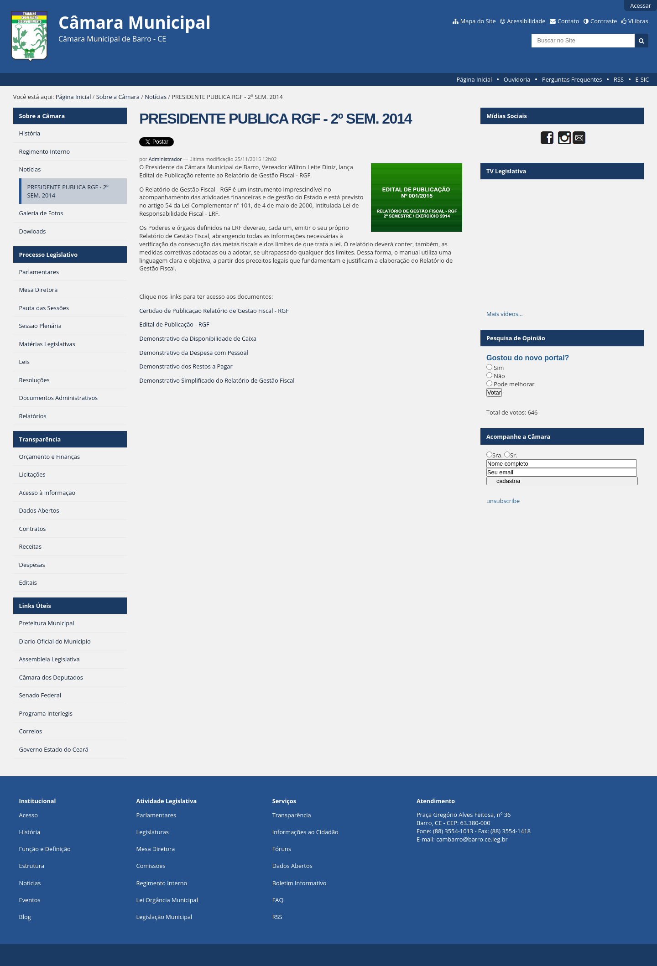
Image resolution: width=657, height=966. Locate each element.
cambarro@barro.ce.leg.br (472, 839)
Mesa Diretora (155, 849)
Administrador (165, 159)
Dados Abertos (292, 866)
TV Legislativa (506, 171)
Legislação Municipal (164, 917)
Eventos (30, 900)
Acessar (640, 5)
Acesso (28, 815)
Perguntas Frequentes (572, 79)
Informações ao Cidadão (305, 832)
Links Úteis (35, 606)
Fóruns (281, 849)
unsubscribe (503, 501)
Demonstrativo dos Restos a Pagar (185, 366)
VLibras (638, 21)
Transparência (40, 439)
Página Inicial (474, 79)
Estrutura (32, 866)
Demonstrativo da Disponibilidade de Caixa (197, 338)
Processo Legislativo (48, 254)
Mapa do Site (478, 21)
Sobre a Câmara (118, 97)
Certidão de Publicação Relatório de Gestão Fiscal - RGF (214, 310)
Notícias (156, 97)
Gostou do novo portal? (527, 358)
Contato (568, 21)
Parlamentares (156, 815)
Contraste (603, 21)
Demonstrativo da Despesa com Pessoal (193, 352)
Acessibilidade (526, 21)
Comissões (151, 866)
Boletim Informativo (299, 883)
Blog (25, 917)
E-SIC (642, 79)
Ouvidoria (517, 79)
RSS (619, 79)
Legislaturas (152, 832)
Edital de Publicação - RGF (174, 324)
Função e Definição (45, 849)
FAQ (278, 900)
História (30, 832)
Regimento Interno (162, 883)
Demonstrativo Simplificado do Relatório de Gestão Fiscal (216, 380)
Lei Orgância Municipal (167, 900)
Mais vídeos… (504, 314)
